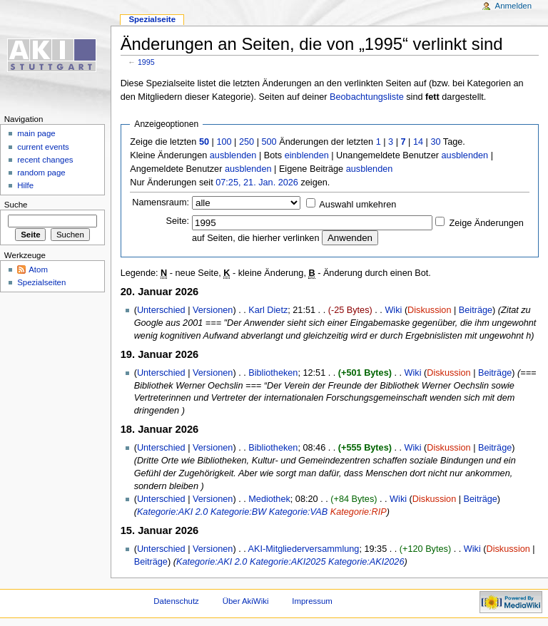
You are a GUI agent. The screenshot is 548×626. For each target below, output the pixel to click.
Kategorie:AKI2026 (366, 562)
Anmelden (513, 5)
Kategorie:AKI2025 (288, 562)
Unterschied (161, 310)
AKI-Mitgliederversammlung (304, 549)
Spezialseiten (41, 282)
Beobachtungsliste (367, 97)
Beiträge (475, 310)
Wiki (393, 310)
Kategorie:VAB (298, 512)
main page (36, 133)
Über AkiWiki (246, 601)
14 (418, 142)
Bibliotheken (273, 373)
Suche (16, 204)
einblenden (307, 155)
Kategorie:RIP (358, 512)
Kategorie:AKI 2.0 (172, 512)
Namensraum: (160, 202)
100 (223, 142)
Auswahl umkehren (357, 205)
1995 (146, 62)
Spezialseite (152, 19)
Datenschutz (176, 601)
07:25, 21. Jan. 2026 (256, 183)
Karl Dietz (268, 310)
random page (41, 172)
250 (246, 142)
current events (43, 147)
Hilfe (25, 185)
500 (268, 142)
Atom (38, 269)
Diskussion (429, 310)
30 (435, 142)
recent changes (45, 159)
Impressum (312, 601)
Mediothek (269, 499)
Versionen (213, 310)
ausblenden (233, 155)
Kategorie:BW (238, 512)
